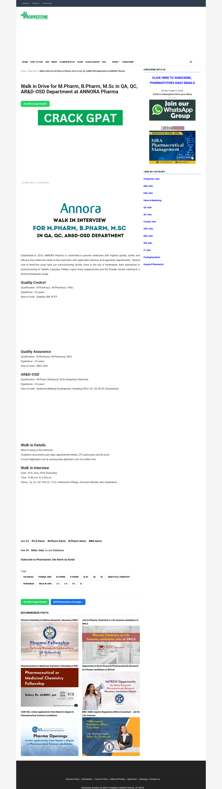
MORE (125, 62)
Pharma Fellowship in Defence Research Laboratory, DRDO (49, 620)
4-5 (73, 584)
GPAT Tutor (38, 62)
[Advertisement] (126, 31)
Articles (25, 3)
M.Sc (86, 577)
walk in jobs (45, 584)
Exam (86, 62)
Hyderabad (28, 584)
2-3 (57, 584)
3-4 (65, 584)
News (58, 62)
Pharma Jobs (44, 577)
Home (25, 62)
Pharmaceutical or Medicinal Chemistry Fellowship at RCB (49, 666)
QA (94, 577)
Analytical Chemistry (119, 577)
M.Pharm (60, 577)
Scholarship (99, 62)
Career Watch (72, 62)
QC (102, 577)
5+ (81, 584)
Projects (35, 3)
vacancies (28, 577)
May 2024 (33, 71)
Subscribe (138, 62)
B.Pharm (74, 577)
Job (50, 62)
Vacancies (47, 3)
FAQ (112, 62)
